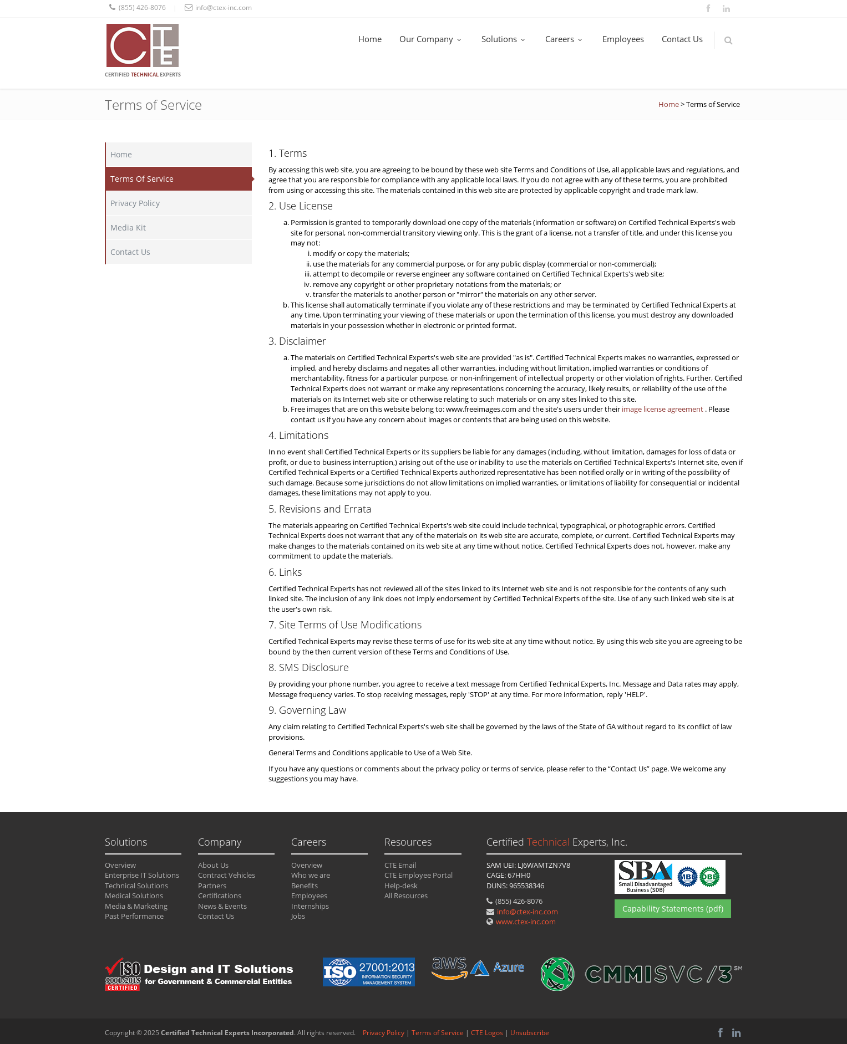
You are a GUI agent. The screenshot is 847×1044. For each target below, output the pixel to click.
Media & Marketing (136, 906)
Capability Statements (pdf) (672, 908)
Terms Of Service (142, 178)
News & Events (222, 906)
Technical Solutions (136, 886)
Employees (623, 38)
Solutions (504, 38)
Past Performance (134, 916)
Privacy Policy (135, 203)
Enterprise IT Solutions (142, 875)
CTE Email (400, 865)
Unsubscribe (529, 1032)
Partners (212, 886)
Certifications (219, 895)
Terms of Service (438, 1032)
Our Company (431, 38)
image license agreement (663, 409)
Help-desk (401, 886)
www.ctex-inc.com (526, 922)
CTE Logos (487, 1032)
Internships (310, 906)
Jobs (298, 916)
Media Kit (128, 227)
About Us (213, 865)
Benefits (304, 886)
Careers (565, 38)
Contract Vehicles (226, 875)
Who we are (310, 875)
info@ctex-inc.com (527, 912)
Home (370, 38)
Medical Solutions (134, 895)
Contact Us (682, 38)
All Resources (406, 895)
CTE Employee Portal (418, 875)
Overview (120, 865)
